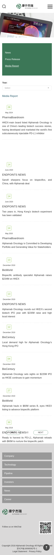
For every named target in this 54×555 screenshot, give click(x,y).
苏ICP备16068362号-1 (27, 548)
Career (7, 499)
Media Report (12, 66)
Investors (9, 482)
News (7, 490)
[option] (27, 24)
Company (9, 456)
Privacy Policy (35, 551)
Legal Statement (20, 551)
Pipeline (8, 473)
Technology (10, 464)
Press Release (12, 59)
